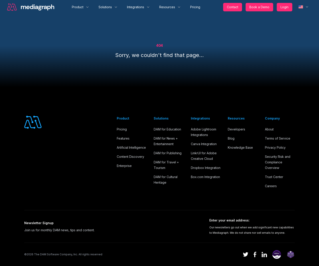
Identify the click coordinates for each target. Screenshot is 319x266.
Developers (236, 129)
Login (285, 7)
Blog (231, 138)
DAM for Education (167, 129)
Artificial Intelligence (131, 147)
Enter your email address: (229, 220)
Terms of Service (277, 138)
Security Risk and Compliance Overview (277, 162)
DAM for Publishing (168, 153)
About (269, 129)
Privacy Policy (275, 147)
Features (123, 138)
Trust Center (274, 177)
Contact (232, 7)
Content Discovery (130, 156)
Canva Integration (204, 144)
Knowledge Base (240, 147)
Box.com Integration (205, 177)
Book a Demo (259, 7)
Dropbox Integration (205, 168)
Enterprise (124, 166)
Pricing (195, 7)
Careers (271, 186)
